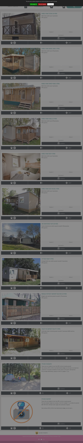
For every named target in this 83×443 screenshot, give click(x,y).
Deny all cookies (42, 4)
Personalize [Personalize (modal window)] (50, 4)
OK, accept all (34, 4)
